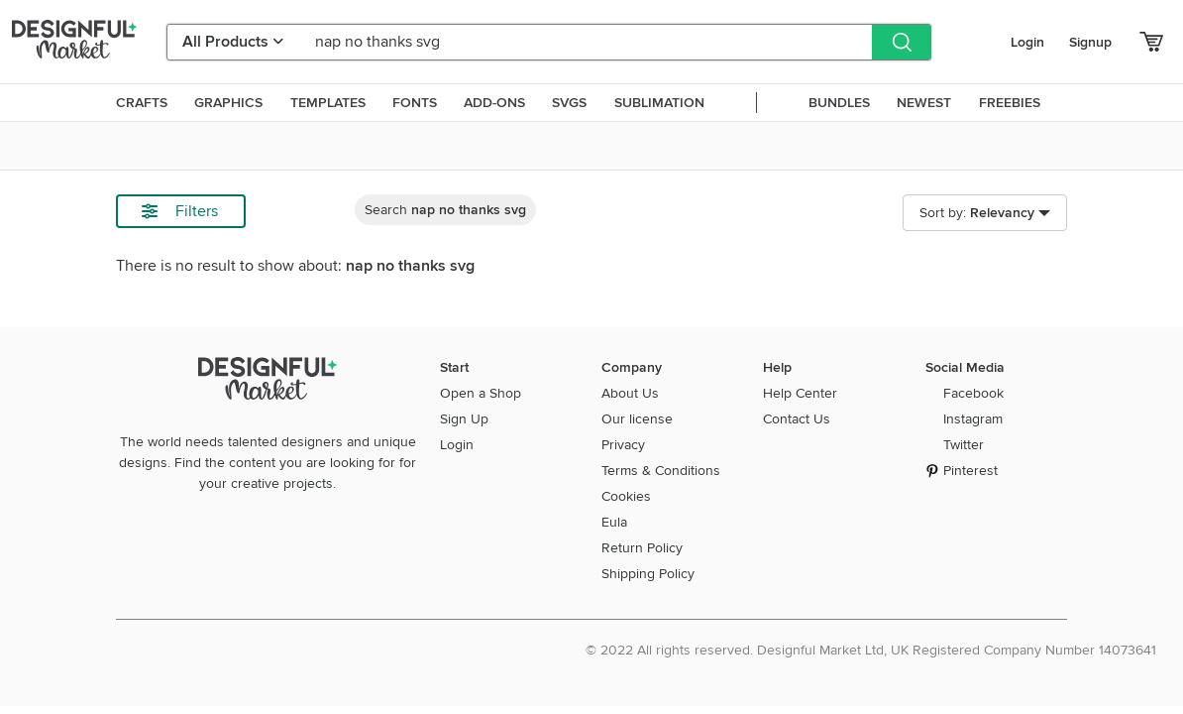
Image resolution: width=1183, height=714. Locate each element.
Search (445, 209)
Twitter (963, 444)
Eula (614, 522)
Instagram (973, 419)
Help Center (800, 393)
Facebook (973, 393)
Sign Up (464, 419)
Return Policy (642, 547)
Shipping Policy (648, 573)
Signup (1090, 42)
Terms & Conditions (660, 470)
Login (1027, 42)
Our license (637, 419)
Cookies (626, 496)
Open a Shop (480, 393)
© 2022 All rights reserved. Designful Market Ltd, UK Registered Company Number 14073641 (871, 650)
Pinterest (970, 470)
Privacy (623, 444)
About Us (630, 393)
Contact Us (796, 419)
